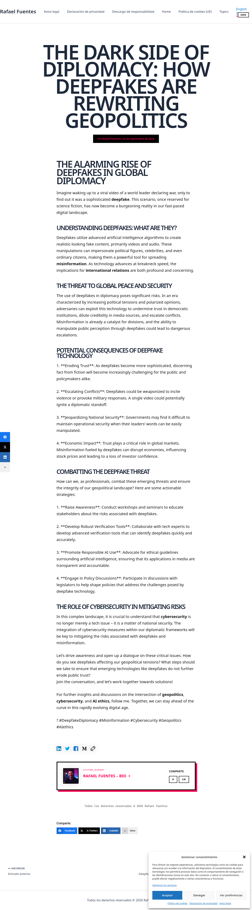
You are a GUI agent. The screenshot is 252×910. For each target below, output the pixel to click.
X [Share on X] (173, 779)
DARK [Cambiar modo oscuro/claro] (243, 15)
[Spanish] (233, 13)
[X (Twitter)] (89, 830)
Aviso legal (225, 903)
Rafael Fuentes (18, 11)
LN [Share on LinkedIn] (184, 779)
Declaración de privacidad (203, 903)
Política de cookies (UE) (188, 11)
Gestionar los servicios (164, 885)
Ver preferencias (231, 895)
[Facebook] (67, 830)
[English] (232, 9)
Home (161, 11)
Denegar (199, 895)
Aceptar (167, 895)
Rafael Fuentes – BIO (104, 775)
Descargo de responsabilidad (129, 11)
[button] (244, 857)
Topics (215, 11)
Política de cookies (178, 903)
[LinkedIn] (110, 830)
